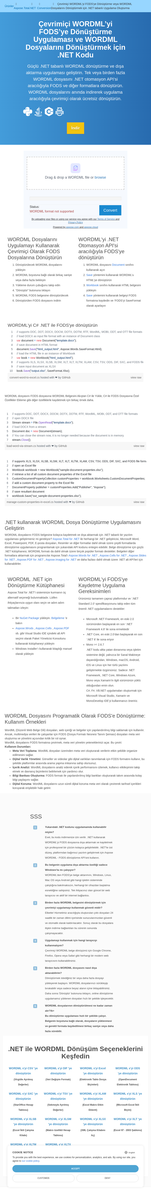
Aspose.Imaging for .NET (61, 559)
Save (89, 274)
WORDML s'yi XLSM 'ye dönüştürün (58, 1121)
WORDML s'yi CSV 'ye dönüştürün (23, 1071)
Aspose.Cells (44, 628)
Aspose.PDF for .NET (30, 559)
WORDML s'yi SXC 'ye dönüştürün (23, 1096)
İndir (75, 128)
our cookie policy (30, 1161)
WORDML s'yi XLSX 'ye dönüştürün (93, 1121)
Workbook (92, 285)
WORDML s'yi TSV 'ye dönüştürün (58, 1096)
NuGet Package (29, 618)
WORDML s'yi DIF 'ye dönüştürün (58, 1071)
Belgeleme (57, 618)
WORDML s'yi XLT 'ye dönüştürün (128, 1121)
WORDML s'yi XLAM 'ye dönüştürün (93, 1096)
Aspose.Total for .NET (66, 539)
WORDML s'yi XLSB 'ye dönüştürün (23, 1121)
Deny (107, 1178)
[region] (75, 351)
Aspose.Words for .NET (83, 555)
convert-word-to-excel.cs (25, 377)
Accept (75, 1168)
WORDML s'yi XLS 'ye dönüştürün (127, 1096)
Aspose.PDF (61, 628)
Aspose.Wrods (24, 628)
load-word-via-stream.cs (22, 445)
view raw (136, 377)
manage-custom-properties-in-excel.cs (30, 501)
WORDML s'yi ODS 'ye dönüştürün (127, 1071)
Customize (43, 1178)
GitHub (66, 377)
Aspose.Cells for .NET (113, 555)
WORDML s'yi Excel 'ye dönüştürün (93, 1071)
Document (118, 264)
